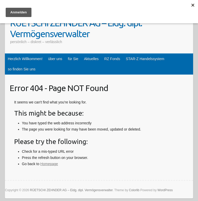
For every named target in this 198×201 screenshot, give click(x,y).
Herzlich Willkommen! (25, 59)
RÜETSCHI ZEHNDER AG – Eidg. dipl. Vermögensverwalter (76, 28)
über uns (55, 59)
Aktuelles (91, 59)
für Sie (73, 59)
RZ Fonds (112, 59)
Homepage (49, 164)
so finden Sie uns (21, 69)
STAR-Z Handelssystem (145, 59)
